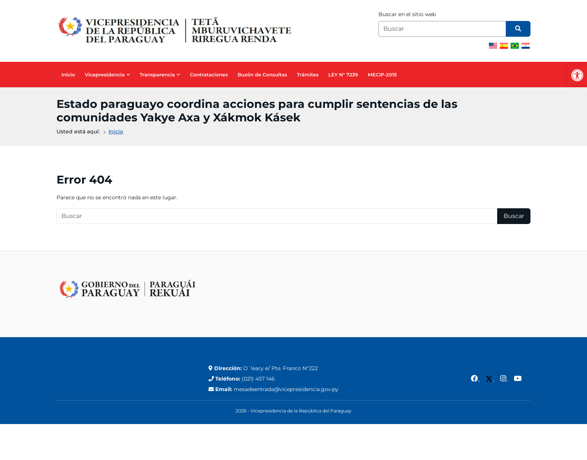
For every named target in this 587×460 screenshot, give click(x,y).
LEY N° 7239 (343, 75)
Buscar (514, 216)
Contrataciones (209, 75)
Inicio (68, 75)
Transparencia (157, 75)
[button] (577, 75)
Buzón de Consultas (262, 75)
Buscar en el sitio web (407, 14)
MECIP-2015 (382, 75)
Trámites (308, 75)
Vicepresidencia (105, 75)
